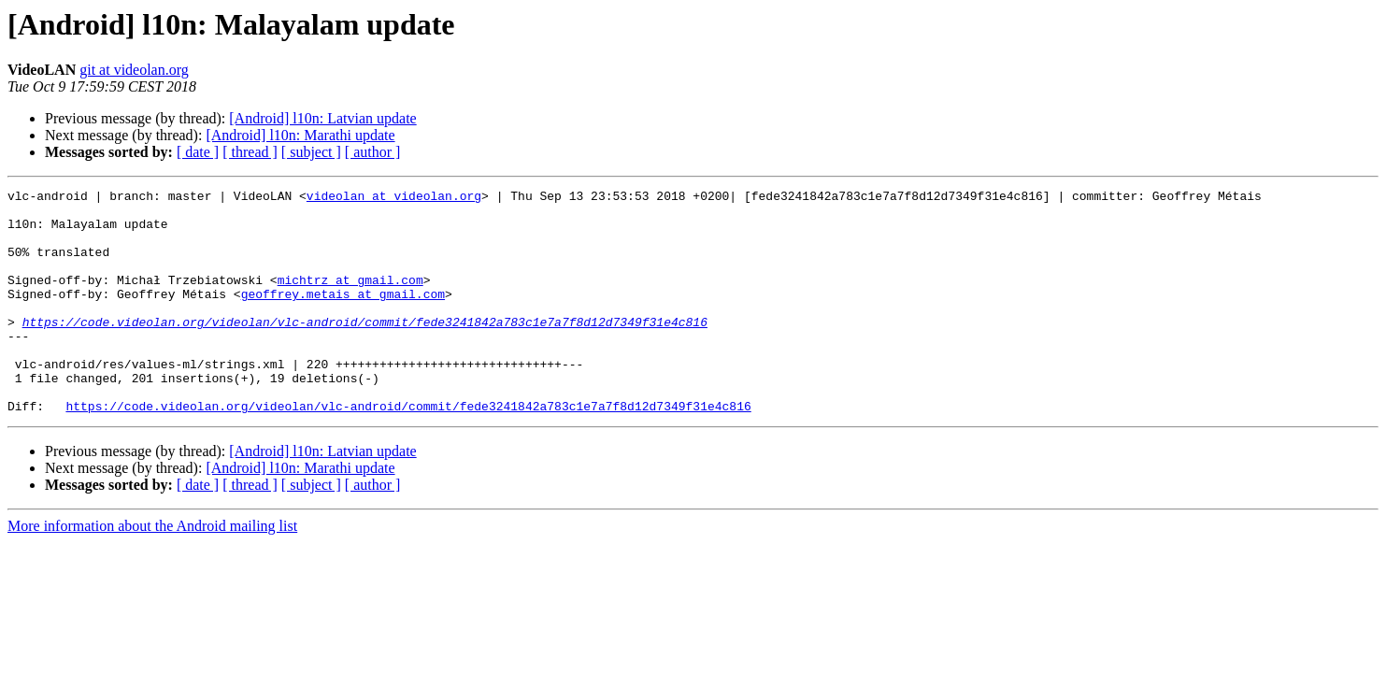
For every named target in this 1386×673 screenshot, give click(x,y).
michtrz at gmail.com (350, 299)
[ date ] (198, 152)
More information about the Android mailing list (152, 571)
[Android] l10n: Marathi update (300, 135)
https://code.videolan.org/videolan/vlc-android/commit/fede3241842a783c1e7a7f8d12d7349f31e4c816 (364, 349)
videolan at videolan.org (394, 198)
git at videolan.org (134, 70)
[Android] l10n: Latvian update (322, 118)
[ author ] (373, 152)
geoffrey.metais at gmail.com (343, 316)
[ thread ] (250, 152)
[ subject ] (311, 152)
